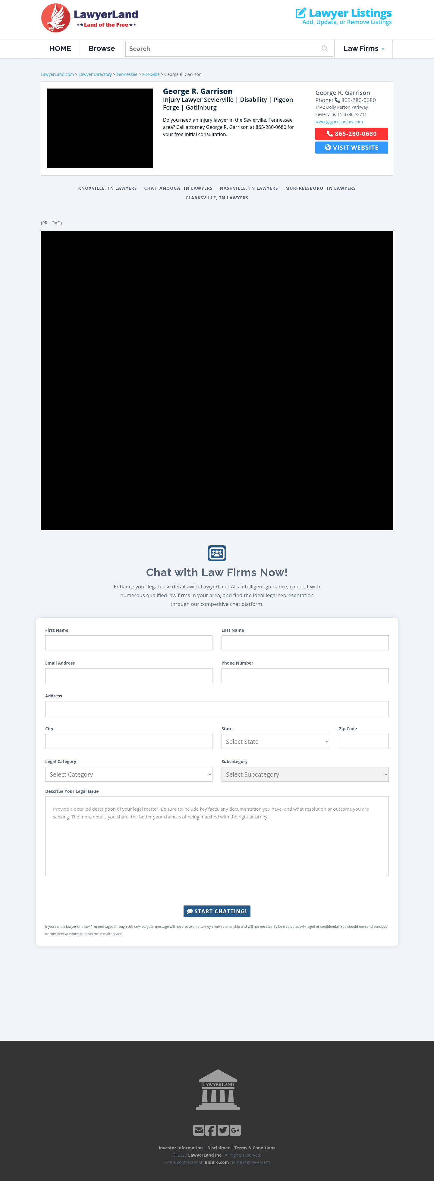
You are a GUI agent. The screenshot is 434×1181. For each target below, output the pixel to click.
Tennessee (126, 74)
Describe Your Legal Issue (72, 791)
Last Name (233, 630)
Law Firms (363, 48)
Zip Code (348, 728)
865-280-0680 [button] (352, 133)
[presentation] (217, 890)
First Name (56, 630)
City (49, 728)
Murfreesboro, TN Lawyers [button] (320, 188)
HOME (60, 48)
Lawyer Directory (95, 74)
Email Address (60, 663)
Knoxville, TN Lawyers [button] (107, 188)
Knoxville (150, 74)
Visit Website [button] (352, 147)
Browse (102, 48)
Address (53, 696)
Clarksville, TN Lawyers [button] (217, 198)
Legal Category (60, 761)
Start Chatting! (217, 911)
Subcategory (235, 761)
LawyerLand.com (57, 74)
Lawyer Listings (344, 13)
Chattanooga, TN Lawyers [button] (178, 188)
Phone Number (237, 663)
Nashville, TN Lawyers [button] (249, 188)
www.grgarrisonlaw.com (339, 121)
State (227, 728)
